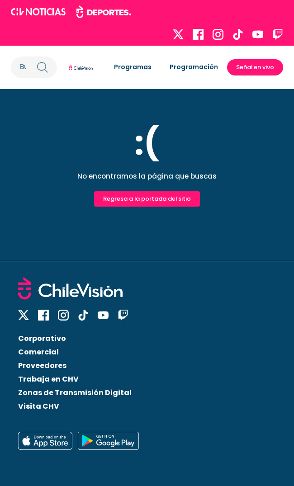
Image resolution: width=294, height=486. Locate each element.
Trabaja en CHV (48, 379)
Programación (194, 66)
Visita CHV (38, 406)
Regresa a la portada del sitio (147, 198)
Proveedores (42, 365)
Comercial (38, 352)
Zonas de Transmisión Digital (75, 392)
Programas (133, 66)
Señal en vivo (255, 67)
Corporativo (42, 338)
